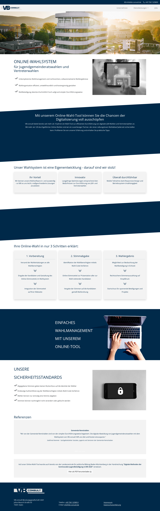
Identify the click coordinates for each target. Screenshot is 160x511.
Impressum (108, 502)
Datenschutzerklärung (112, 505)
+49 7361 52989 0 (71, 502)
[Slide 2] (80, 451)
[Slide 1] (76, 451)
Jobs (156, 8)
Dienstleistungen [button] (140, 8)
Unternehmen (122, 8)
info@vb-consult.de (71, 505)
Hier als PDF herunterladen (80, 471)
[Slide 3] (83, 451)
